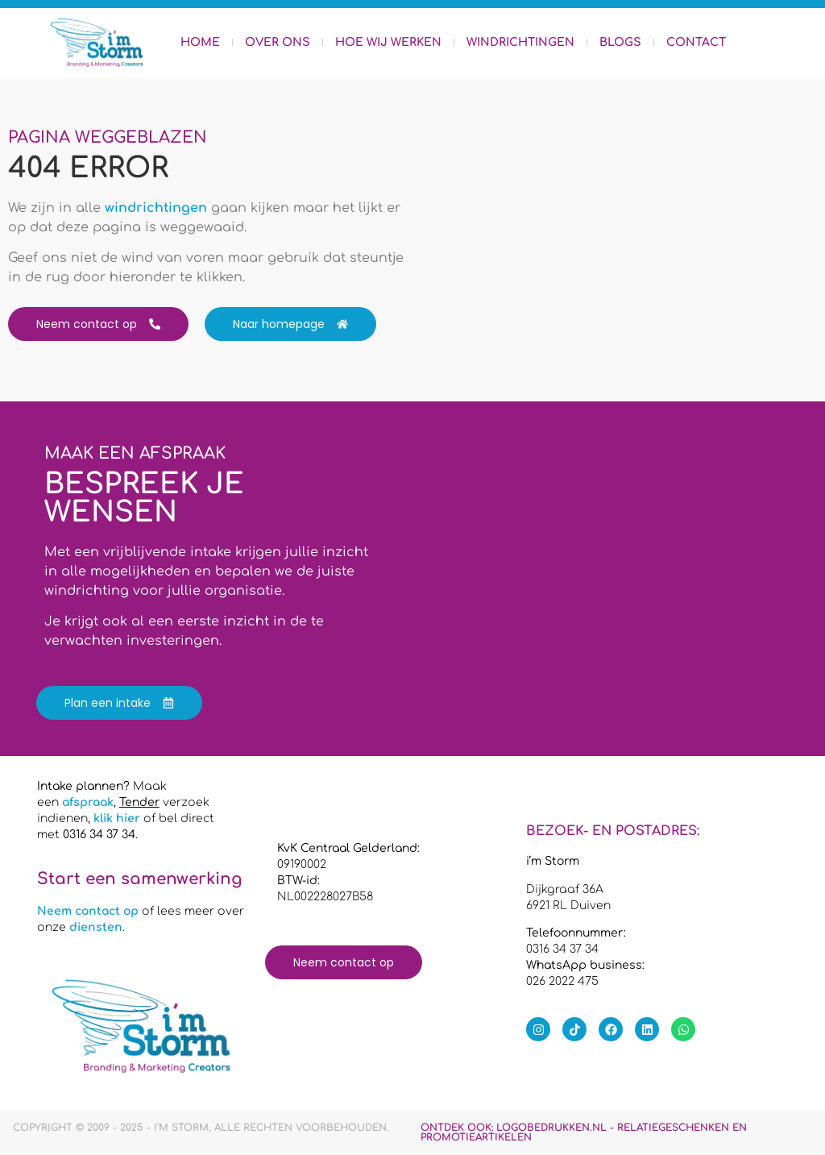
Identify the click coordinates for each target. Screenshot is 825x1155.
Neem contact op (88, 911)
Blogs (620, 42)
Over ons (277, 42)
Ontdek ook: (584, 1132)
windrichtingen (156, 208)
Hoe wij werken (388, 42)
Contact (696, 42)
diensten (95, 927)
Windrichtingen (520, 42)
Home (200, 42)
